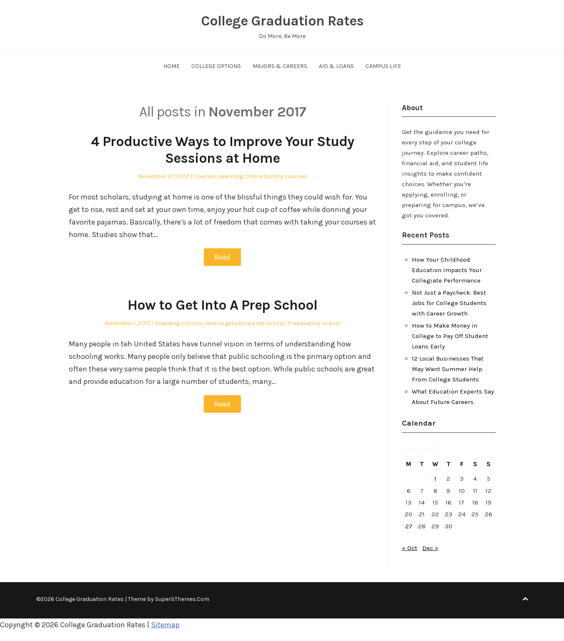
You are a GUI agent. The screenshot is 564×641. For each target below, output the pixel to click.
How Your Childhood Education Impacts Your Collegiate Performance (447, 270)
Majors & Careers (280, 66)
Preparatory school (314, 323)
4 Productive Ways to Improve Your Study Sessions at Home (222, 150)
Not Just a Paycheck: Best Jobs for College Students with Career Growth (449, 303)
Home (171, 66)
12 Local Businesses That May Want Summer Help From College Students (448, 369)
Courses (205, 176)
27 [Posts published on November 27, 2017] (408, 526)
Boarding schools (179, 323)
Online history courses (276, 176)
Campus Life (383, 66)
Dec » (430, 548)
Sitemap (165, 624)
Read (222, 257)
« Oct (409, 548)
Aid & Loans (336, 66)
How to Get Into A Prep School (222, 305)
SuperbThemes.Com (182, 599)
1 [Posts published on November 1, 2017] (435, 478)
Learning (231, 176)
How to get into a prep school (245, 323)
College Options (216, 66)
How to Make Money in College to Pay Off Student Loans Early (450, 336)
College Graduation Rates (282, 21)
